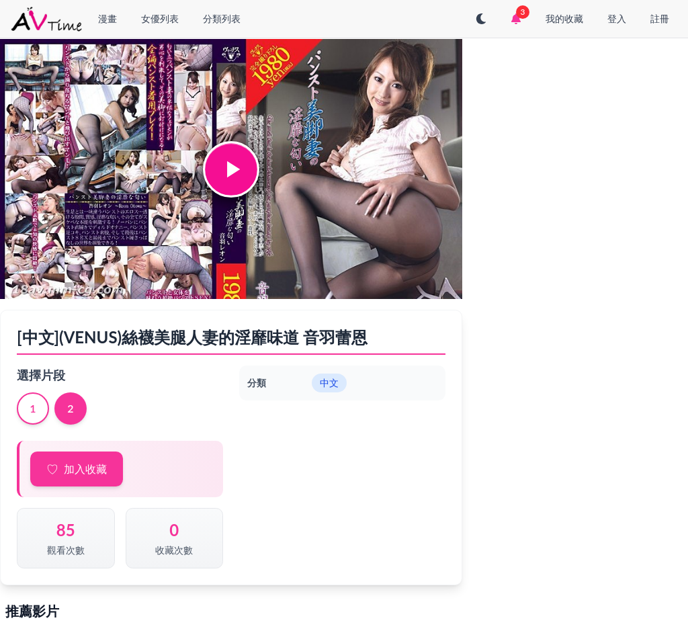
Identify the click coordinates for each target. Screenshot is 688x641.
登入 (616, 18)
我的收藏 (564, 18)
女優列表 (160, 18)
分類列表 (222, 18)
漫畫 (107, 18)
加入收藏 (85, 468)
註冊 (659, 18)
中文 (329, 382)
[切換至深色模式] (481, 18)
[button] (231, 169)
